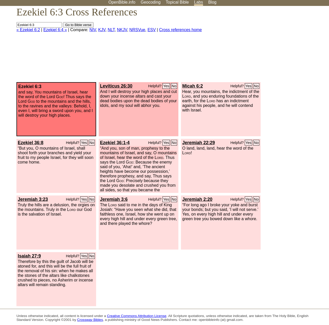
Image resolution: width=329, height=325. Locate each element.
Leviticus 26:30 (116, 86)
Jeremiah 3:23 (33, 199)
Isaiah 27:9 (29, 256)
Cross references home (180, 30)
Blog (212, 2)
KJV (101, 30)
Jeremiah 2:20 (197, 199)
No (174, 86)
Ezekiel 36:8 (30, 142)
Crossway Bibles (90, 320)
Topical (177, 2)
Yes (166, 86)
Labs (198, 2)
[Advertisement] (277, 46)
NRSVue (137, 30)
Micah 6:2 (192, 86)
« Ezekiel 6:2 (28, 30)
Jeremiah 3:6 (114, 199)
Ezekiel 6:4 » (55, 30)
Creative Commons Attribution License (136, 316)
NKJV (122, 30)
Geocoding (150, 2)
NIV (92, 30)
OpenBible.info (121, 2)
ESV (152, 30)
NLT (111, 30)
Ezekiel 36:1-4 (115, 142)
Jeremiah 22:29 (198, 142)
